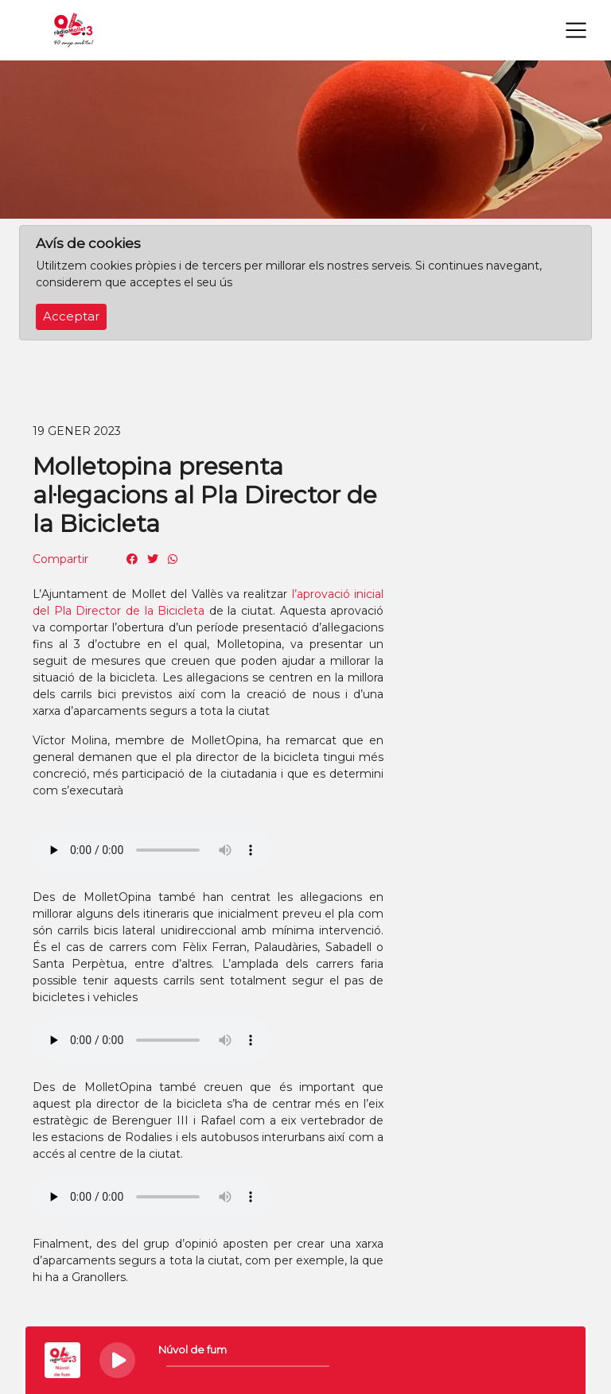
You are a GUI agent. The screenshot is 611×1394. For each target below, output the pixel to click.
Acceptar (71, 316)
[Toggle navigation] (576, 30)
